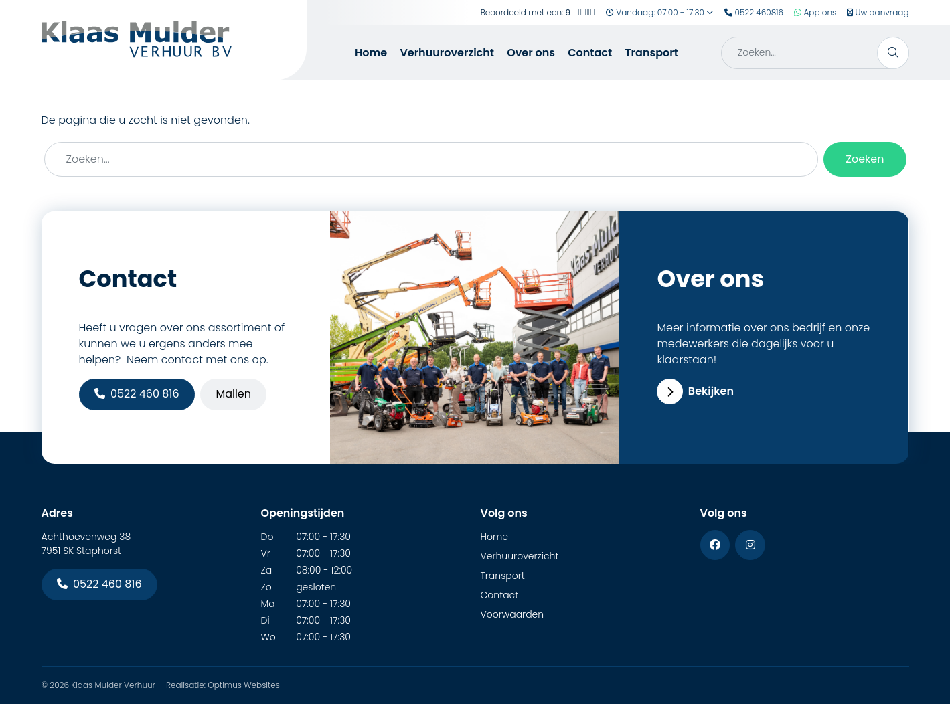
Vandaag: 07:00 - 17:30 (660, 12)
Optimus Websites (244, 685)
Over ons (531, 52)
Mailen (233, 394)
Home (371, 52)
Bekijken (695, 391)
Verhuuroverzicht (447, 52)
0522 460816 (753, 12)
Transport (651, 52)
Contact (590, 52)
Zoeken (865, 159)
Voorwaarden (512, 614)
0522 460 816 (136, 394)
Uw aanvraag (877, 12)
